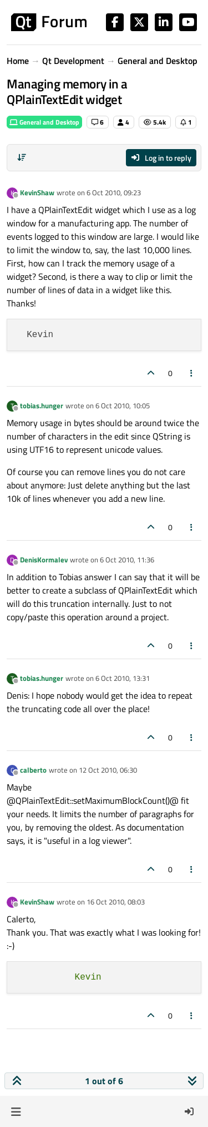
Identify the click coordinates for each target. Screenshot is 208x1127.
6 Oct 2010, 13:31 (122, 678)
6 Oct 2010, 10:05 (122, 405)
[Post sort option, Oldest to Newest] (22, 157)
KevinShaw (37, 192)
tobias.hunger (41, 405)
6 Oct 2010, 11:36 (127, 559)
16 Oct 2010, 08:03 (116, 901)
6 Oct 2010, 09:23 (114, 192)
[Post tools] (192, 373)
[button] (15, 1111)
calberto (33, 769)
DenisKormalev (44, 559)
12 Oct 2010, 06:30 (108, 769)
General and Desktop (44, 122)
